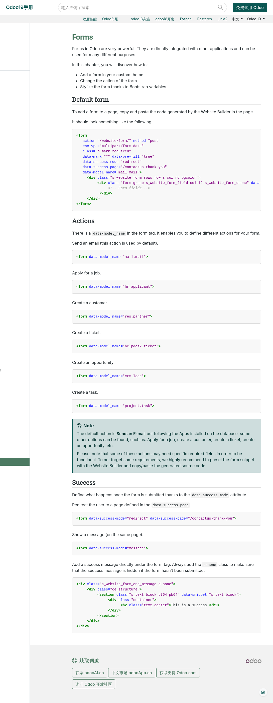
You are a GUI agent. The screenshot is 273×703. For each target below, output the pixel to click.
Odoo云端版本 (24, 246)
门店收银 (20, 112)
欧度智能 (90, 19)
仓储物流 (20, 143)
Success (16, 61)
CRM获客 (20, 120)
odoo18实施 (140, 19)
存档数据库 (22, 277)
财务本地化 (26, 529)
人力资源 (20, 197)
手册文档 (20, 585)
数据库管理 (22, 231)
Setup (26, 403)
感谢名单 (20, 570)
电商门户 (20, 105)
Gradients (29, 464)
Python (186, 19)
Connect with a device (35, 544)
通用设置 (20, 220)
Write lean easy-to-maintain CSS (33, 336)
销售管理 (20, 97)
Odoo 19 (254, 19)
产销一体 (20, 174)
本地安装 (20, 261)
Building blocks (33, 449)
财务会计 (20, 189)
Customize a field (31, 346)
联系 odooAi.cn (89, 672)
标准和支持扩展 (25, 284)
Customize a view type (36, 354)
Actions (15, 53)
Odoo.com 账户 (25, 300)
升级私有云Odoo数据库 (35, 552)
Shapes (27, 457)
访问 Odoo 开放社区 (93, 684)
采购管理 (20, 135)
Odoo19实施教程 (26, 82)
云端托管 (20, 238)
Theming (28, 411)
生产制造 (20, 151)
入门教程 (20, 318)
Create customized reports (32, 518)
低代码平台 (21, 212)
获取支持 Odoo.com (178, 672)
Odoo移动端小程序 (28, 292)
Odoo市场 (110, 19)
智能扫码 (20, 166)
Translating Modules (34, 536)
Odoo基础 (21, 89)
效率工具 (20, 205)
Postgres (204, 19)
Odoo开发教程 (25, 311)
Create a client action (34, 362)
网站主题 (24, 395)
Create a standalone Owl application (37, 372)
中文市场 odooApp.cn (131, 672)
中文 (236, 19)
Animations (30, 472)
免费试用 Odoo (250, 7)
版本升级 (20, 269)
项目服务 (20, 181)
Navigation (30, 426)
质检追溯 (20, 158)
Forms (26, 480)
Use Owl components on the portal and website (37, 385)
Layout (26, 418)
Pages (26, 434)
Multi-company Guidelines (29, 505)
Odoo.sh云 (21, 254)
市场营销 (20, 128)
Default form (19, 45)
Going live (29, 495)
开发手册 (20, 559)
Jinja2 (222, 19)
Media (26, 441)
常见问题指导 (23, 326)
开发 (16, 578)
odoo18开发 (164, 19)
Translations (31, 487)
